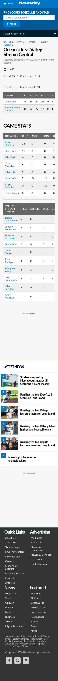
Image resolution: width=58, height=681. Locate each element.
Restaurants (37, 616)
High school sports (15, 626)
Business (10, 616)
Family (34, 621)
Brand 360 (36, 542)
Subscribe (10, 542)
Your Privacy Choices (19, 646)
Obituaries (36, 597)
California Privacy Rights (24, 638)
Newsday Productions (37, 548)
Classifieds (36, 559)
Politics (9, 607)
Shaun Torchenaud (11, 219)
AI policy (41, 643)
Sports (8, 597)
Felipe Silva (11, 244)
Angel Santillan (9, 185)
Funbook (35, 593)
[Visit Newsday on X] (17, 660)
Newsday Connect (41, 554)
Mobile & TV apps (14, 573)
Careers (9, 561)
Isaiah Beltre (8, 252)
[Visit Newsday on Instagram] (26, 660)
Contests (10, 577)
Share (8, 69)
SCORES (8, 42)
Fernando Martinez (10, 237)
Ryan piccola (12, 192)
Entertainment (39, 611)
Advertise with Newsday (16, 643)
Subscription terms (31, 636)
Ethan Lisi (10, 172)
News (8, 611)
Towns (8, 621)
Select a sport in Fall (14, 33)
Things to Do (38, 607)
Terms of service (13, 636)
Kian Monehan (10, 164)
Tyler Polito (11, 178)
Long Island (11, 593)
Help (32, 643)
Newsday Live (12, 556)
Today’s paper (12, 547)
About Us (10, 537)
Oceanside (10, 101)
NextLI (34, 630)
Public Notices (39, 563)
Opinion (9, 602)
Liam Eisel (10, 150)
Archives (10, 582)
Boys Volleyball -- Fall (31, 42)
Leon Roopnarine (11, 278)
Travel (34, 626)
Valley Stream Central (12, 109)
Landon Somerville (10, 228)
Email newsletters (14, 551)
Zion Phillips (9, 260)
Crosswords (37, 602)
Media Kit (36, 537)
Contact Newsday (13, 641)
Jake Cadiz (10, 157)
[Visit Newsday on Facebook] (9, 660)
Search (11, 24)
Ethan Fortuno (9, 287)
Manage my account (11, 567)
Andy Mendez (9, 296)
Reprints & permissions (35, 641)
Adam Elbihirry (9, 143)
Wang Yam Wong (10, 269)
